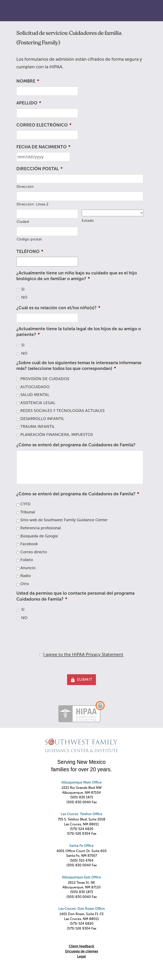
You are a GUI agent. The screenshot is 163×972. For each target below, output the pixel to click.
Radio (25, 576)
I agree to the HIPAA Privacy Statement (83, 654)
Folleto (26, 560)
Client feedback (81, 946)
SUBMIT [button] (81, 680)
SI (22, 289)
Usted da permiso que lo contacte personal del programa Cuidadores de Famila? (75, 596)
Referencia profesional (40, 528)
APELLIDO (28, 102)
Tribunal (27, 512)
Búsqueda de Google (39, 536)
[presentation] (48, 632)
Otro (24, 584)
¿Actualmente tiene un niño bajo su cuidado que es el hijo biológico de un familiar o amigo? (76, 275)
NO (24, 297)
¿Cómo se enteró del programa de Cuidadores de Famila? (75, 444)
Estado (88, 221)
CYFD (25, 504)
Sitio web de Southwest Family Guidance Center (64, 520)
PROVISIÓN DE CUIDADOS (44, 379)
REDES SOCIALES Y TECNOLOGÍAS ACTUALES (62, 411)
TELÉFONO (29, 251)
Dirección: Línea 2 (33, 204)
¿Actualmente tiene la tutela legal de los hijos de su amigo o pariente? (78, 331)
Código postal (29, 239)
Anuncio (27, 568)
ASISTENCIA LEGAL (37, 403)
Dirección (25, 187)
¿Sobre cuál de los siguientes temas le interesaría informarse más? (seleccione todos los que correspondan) (79, 365)
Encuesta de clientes (81, 951)
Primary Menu (150, 11)
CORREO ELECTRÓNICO (44, 124)
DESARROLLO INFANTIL (42, 419)
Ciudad (23, 222)
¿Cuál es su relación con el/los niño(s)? (58, 307)
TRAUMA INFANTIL (37, 426)
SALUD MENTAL (34, 395)
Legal (81, 956)
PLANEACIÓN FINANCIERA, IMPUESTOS (56, 435)
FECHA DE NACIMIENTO (43, 146)
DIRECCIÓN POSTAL (39, 168)
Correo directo (33, 552)
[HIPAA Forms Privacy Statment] (40, 654)
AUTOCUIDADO (34, 387)
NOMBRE (27, 81)
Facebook (29, 544)
